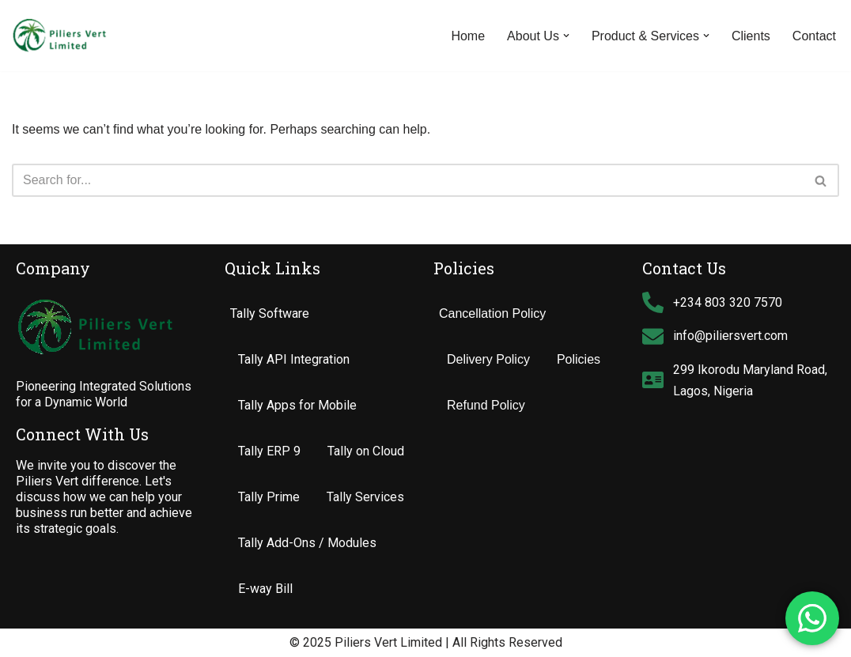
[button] (566, 35)
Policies (578, 359)
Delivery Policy (488, 359)
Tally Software (269, 313)
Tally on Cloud (365, 451)
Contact (814, 36)
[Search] (408, 180)
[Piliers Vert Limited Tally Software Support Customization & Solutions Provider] (59, 35)
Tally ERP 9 (269, 451)
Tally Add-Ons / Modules (307, 542)
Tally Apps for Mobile (297, 405)
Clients (751, 36)
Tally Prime (269, 496)
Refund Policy (486, 405)
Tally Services (365, 496)
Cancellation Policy (492, 313)
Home (468, 36)
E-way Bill (265, 588)
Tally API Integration (294, 359)
